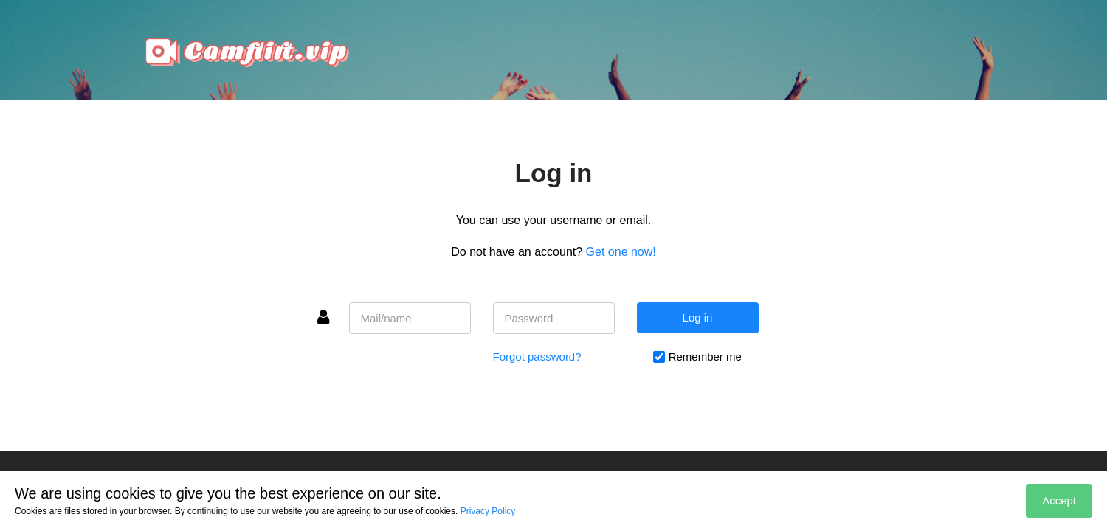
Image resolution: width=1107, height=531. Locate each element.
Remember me (705, 356)
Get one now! (621, 252)
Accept (1059, 500)
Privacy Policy (488, 511)
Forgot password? (537, 356)
